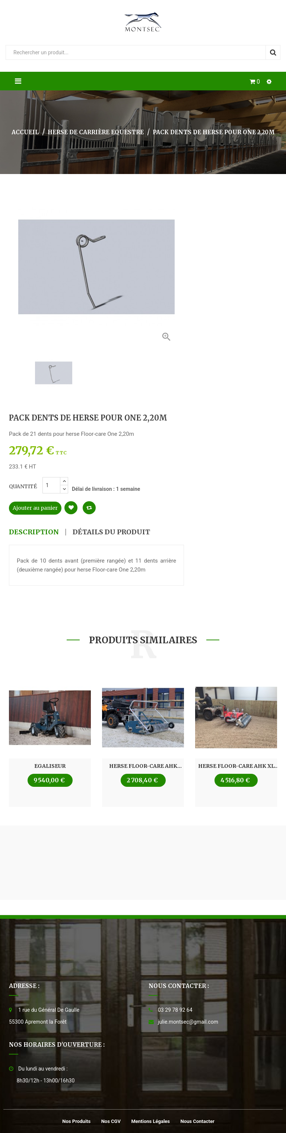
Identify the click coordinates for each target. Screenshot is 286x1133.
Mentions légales (150, 1121)
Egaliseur (50, 766)
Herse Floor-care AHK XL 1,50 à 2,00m (236, 766)
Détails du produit (111, 532)
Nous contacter (197, 1121)
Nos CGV (111, 1121)
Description (34, 532)
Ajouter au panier (35, 508)
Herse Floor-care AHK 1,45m (143, 766)
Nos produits (76, 1121)
